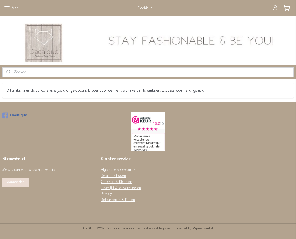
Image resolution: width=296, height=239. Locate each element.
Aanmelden (16, 182)
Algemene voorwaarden (119, 169)
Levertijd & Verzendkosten (121, 188)
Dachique (14, 115)
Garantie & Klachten (116, 182)
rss (138, 228)
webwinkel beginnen (158, 228)
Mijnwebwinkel (203, 228)
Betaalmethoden (113, 175)
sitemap (128, 228)
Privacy (106, 193)
